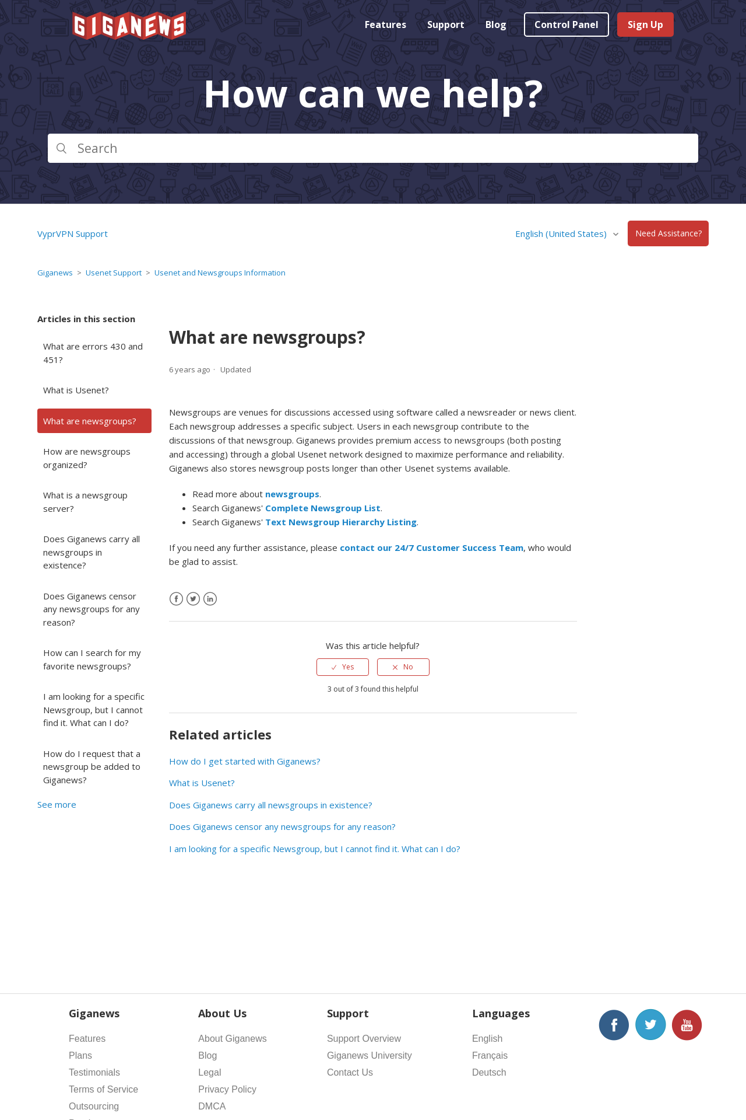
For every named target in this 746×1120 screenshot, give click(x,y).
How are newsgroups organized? (87, 457)
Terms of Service (103, 1089)
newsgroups (292, 494)
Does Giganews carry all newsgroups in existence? (91, 552)
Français (490, 1055)
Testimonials (94, 1072)
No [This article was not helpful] (408, 667)
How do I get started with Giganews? (245, 761)
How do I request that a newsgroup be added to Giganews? (91, 767)
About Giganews (232, 1039)
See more (56, 804)
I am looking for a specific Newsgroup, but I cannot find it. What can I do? (94, 709)
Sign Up (645, 24)
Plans (80, 1055)
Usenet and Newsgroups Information (220, 272)
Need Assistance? (668, 233)
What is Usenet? (76, 390)
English (487, 1039)
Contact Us (350, 1072)
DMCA (212, 1106)
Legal (209, 1072)
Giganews (55, 272)
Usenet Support (114, 272)
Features (385, 24)
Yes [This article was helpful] (348, 667)
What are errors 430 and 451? (93, 352)
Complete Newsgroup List (323, 508)
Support (446, 24)
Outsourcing (94, 1106)
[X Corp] (193, 599)
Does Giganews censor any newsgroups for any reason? (91, 609)
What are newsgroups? (89, 421)
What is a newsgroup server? (85, 501)
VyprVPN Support (72, 233)
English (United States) (562, 233)
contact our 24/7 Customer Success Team (431, 547)
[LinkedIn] (210, 599)
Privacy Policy (227, 1089)
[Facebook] (176, 599)
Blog (495, 24)
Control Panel (566, 24)
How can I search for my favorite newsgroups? (92, 659)
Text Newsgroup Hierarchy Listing (341, 522)
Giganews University (369, 1055)
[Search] (373, 148)
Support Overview (364, 1039)
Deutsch (489, 1072)
